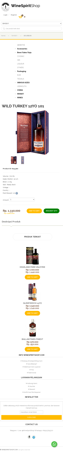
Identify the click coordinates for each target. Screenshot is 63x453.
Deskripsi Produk (11, 221)
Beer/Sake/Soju (24, 52)
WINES (20, 98)
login (5, 15)
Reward (32, 389)
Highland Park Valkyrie (32, 267)
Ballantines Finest (32, 339)
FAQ (32, 370)
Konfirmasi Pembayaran (32, 392)
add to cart (34, 211)
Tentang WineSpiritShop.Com (32, 361)
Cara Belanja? (32, 364)
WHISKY (20, 94)
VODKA (20, 90)
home (3, 36)
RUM (19, 75)
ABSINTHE (21, 45)
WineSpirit (25, 5)
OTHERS (20, 67)
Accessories (22, 49)
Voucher (32, 386)
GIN (18, 60)
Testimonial (32, 373)
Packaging (21, 71)
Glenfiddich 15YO (32, 303)
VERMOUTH (21, 86)
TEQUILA (20, 79)
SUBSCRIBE (31, 417)
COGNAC (20, 56)
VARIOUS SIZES (23, 83)
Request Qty (51, 211)
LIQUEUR (20, 64)
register (14, 15)
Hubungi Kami (32, 383)
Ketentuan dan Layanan (32, 367)
